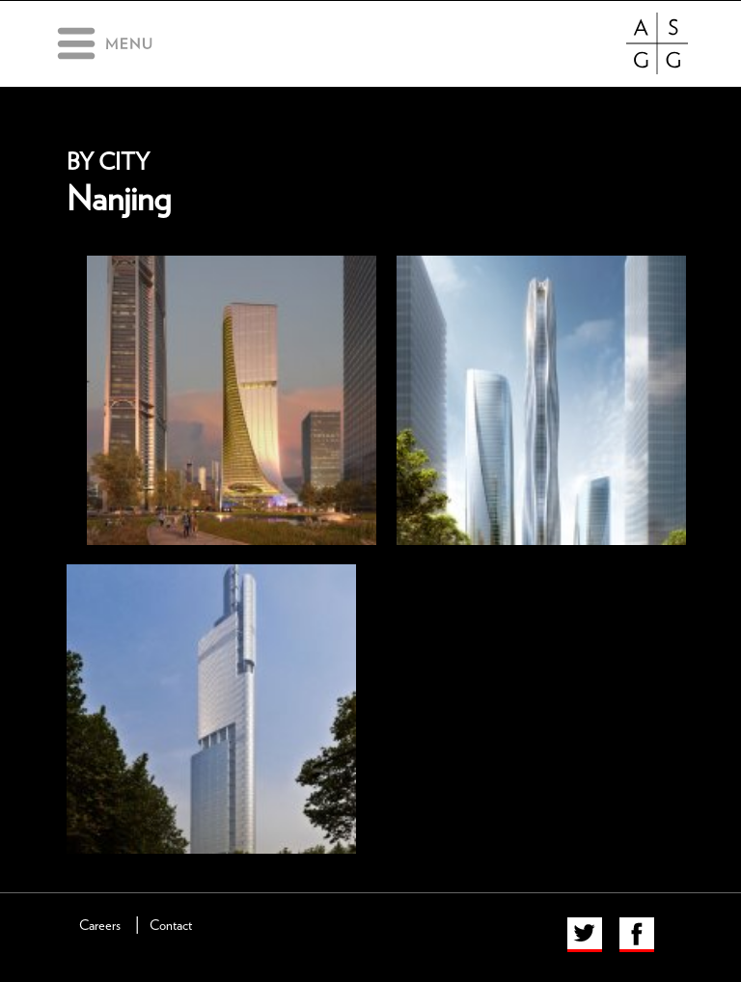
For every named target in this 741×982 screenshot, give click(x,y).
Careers (100, 925)
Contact (171, 925)
